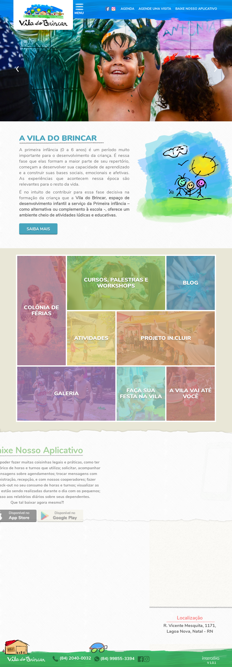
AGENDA (127, 9)
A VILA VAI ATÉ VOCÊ (190, 393)
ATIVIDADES (91, 338)
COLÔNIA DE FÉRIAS (41, 310)
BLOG (190, 283)
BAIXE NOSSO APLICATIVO (196, 9)
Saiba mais (38, 229)
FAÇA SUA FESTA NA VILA (141, 393)
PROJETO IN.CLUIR (166, 338)
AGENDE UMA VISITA (155, 9)
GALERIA (66, 393)
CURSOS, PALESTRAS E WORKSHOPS (116, 283)
